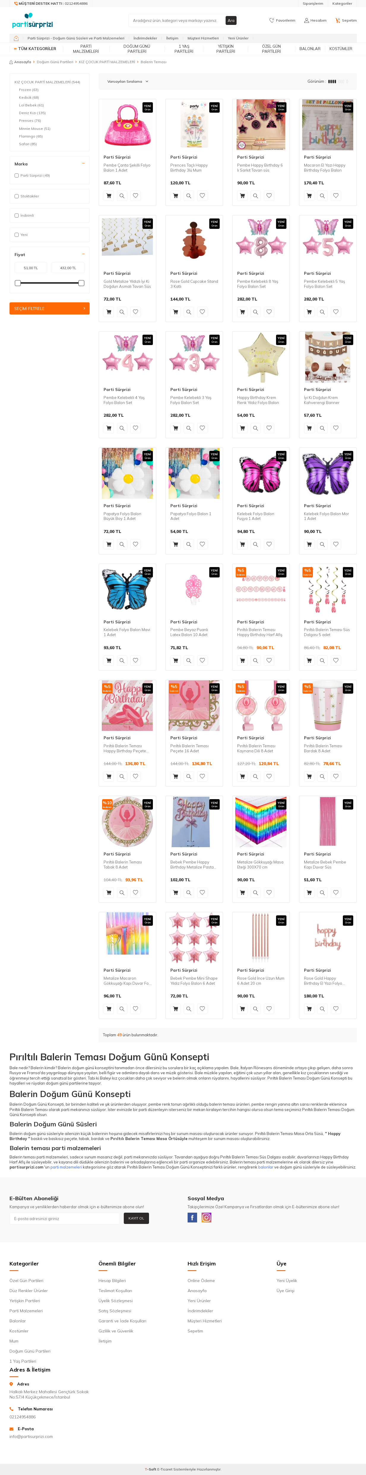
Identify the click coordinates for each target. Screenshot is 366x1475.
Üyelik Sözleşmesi (116, 1302)
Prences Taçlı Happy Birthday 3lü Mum (189, 168)
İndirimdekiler (145, 38)
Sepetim (195, 1332)
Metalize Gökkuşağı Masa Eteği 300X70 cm (260, 864)
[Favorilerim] (282, 20)
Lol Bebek (31, 105)
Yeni (21, 234)
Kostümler (340, 48)
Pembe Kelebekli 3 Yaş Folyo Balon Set (190, 400)
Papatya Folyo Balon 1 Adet (190, 516)
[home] (16, 38)
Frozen (29, 89)
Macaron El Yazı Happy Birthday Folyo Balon (325, 168)
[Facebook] (193, 1219)
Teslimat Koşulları (115, 1291)
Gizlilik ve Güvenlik (116, 1332)
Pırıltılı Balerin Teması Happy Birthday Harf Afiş (259, 632)
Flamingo (31, 136)
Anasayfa (20, 62)
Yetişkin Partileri (225, 49)
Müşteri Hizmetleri (203, 38)
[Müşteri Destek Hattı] (51, 3)
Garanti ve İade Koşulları (122, 1322)
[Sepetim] (346, 20)
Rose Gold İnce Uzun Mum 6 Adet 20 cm (260, 981)
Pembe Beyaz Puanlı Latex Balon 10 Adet (189, 632)
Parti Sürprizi (117, 157)
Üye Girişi (285, 1291)
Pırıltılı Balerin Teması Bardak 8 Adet (323, 748)
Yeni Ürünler (238, 38)
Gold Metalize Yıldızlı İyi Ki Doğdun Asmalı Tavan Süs (127, 284)
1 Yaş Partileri (184, 49)
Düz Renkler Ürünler (28, 1291)
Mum (13, 1342)
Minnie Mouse (34, 128)
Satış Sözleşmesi (115, 1312)
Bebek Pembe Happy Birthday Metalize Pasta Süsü (192, 865)
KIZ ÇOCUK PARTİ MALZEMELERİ (107, 62)
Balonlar (310, 48)
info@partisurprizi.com (31, 1438)
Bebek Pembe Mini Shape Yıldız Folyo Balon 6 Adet (194, 981)
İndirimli (24, 215)
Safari (28, 144)
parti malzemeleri (66, 1167)
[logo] (32, 20)
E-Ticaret (164, 1470)
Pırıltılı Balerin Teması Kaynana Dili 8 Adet (256, 748)
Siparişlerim (313, 3)
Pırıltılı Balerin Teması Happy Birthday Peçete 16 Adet (125, 748)
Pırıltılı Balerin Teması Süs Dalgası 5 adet (327, 632)
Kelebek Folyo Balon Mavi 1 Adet (127, 632)
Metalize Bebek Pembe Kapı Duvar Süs (325, 864)
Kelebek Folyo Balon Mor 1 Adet (326, 516)
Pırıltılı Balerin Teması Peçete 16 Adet (189, 748)
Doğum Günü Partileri (136, 49)
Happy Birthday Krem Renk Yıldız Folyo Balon (258, 400)
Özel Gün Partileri (271, 49)
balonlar (265, 1167)
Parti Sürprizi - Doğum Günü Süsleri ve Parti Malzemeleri (76, 38)
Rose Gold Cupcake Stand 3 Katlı (194, 284)
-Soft (151, 1470)
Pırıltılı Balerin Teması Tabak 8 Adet (123, 864)
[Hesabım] (315, 20)
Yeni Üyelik (287, 1281)
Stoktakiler (27, 196)
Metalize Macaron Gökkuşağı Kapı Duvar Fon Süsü (127, 981)
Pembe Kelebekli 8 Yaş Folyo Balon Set (257, 284)
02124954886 (22, 1418)
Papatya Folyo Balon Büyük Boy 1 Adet (122, 516)
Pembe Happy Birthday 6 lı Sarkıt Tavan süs (260, 168)
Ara (231, 20)
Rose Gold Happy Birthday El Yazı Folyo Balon (323, 981)
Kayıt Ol (136, 1218)
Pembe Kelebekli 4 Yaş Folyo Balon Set (124, 400)
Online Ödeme (201, 1281)
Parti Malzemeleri (86, 49)
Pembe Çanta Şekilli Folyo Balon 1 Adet (127, 168)
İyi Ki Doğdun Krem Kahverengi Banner (322, 400)
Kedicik (29, 97)
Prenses (30, 120)
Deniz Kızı (32, 113)
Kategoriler (342, 3)
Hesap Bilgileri (112, 1281)
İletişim (172, 38)
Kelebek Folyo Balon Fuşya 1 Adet (255, 516)
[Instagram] (210, 1219)
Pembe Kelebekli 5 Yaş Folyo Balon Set (324, 284)
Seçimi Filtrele (49, 308)
